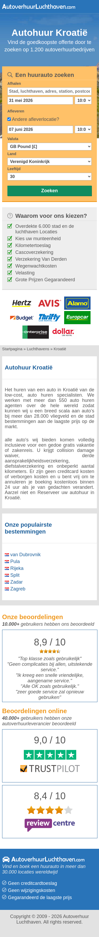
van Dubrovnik (23, 554)
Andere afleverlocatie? (35, 119)
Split (12, 575)
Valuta (12, 139)
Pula (12, 561)
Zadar (14, 582)
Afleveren (15, 111)
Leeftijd (14, 169)
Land (11, 154)
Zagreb (15, 588)
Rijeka (14, 568)
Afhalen (14, 83)
